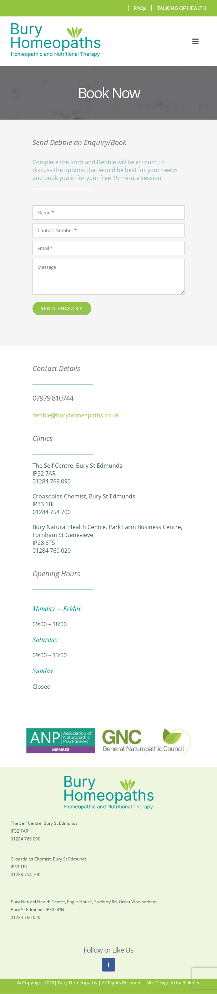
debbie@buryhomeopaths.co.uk (75, 415)
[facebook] (108, 965)
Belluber (191, 982)
